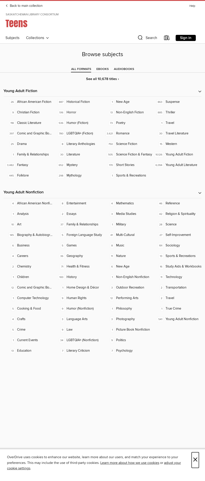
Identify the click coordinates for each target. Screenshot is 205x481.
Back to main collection (23, 6)
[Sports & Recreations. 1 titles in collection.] (127, 175)
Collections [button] (37, 38)
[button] (147, 38)
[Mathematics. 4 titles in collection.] (127, 203)
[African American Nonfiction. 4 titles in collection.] (28, 203)
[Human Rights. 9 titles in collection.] (77, 298)
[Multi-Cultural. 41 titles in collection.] (127, 235)
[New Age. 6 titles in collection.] (127, 266)
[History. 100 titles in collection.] (77, 277)
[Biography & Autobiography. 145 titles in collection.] (28, 235)
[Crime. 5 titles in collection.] (28, 329)
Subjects (12, 38)
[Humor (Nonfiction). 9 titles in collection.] (77, 308)
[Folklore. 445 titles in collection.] (28, 175)
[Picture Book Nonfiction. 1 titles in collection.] (127, 329)
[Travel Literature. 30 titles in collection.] (176, 133)
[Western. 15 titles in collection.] (176, 144)
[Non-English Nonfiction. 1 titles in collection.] (127, 277)
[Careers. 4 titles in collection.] (28, 256)
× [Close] (195, 460)
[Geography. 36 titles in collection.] (77, 256)
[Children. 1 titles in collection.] (28, 277)
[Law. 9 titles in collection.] (77, 329)
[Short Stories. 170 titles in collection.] (127, 165)
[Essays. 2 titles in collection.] (77, 214)
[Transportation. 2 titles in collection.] (176, 287)
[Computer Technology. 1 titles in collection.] (28, 298)
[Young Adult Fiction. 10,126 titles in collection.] (176, 154)
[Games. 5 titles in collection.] (77, 245)
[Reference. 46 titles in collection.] (176, 203)
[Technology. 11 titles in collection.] (176, 277)
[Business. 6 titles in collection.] (28, 245)
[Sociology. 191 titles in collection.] (176, 245)
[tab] (81, 69)
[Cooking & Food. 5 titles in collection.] (28, 308)
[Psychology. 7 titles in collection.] (127, 351)
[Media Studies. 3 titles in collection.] (127, 214)
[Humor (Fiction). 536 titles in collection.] (77, 123)
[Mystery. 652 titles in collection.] (77, 165)
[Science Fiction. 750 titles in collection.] (127, 144)
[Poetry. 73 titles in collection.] (127, 123)
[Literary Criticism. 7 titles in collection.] (77, 351)
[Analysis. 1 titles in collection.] (28, 214)
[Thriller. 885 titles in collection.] (176, 112)
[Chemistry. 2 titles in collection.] (28, 266)
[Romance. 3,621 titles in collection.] (127, 133)
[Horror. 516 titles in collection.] (77, 112)
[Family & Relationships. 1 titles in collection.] (28, 154)
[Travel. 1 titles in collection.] (176, 123)
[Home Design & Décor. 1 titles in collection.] (77, 287)
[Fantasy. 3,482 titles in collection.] (28, 165)
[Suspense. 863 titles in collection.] (176, 102)
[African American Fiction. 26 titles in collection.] (28, 102)
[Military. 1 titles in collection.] (127, 224)
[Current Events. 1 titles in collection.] (28, 340)
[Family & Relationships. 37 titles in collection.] (77, 224)
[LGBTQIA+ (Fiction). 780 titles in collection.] (77, 133)
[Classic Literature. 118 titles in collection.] (28, 123)
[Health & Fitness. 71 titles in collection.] (77, 266)
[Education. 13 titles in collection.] (28, 351)
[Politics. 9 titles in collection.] (127, 340)
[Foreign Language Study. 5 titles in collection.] (77, 235)
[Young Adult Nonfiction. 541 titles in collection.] (176, 319)
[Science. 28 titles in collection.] (176, 224)
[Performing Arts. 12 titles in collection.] (127, 298)
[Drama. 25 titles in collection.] (28, 144)
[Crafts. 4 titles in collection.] (28, 319)
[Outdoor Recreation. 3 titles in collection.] (127, 287)
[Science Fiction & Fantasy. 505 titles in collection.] (127, 154)
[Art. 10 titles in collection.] (28, 224)
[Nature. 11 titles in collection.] (127, 256)
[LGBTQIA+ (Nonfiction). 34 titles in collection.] (77, 340)
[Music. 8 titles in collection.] (127, 245)
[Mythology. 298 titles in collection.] (77, 175)
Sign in (185, 38)
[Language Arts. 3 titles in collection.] (77, 319)
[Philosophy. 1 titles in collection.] (127, 308)
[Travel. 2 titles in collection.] (176, 298)
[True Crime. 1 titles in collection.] (176, 308)
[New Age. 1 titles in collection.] (127, 102)
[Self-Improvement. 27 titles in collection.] (176, 235)
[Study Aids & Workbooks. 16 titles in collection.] (176, 266)
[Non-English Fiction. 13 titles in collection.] (127, 112)
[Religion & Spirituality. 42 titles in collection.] (176, 214)
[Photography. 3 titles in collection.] (127, 319)
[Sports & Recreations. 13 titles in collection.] (176, 256)
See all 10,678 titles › (102, 79)
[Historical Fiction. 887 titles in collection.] (77, 102)
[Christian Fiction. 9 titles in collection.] (28, 112)
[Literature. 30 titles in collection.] (77, 154)
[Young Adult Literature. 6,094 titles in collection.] (176, 165)
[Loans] (166, 38)
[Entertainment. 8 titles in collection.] (77, 203)
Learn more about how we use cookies (129, 463)
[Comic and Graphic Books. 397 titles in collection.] (28, 133)
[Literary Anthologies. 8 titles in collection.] (77, 144)
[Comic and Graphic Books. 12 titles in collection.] (28, 287)
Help (192, 6)
